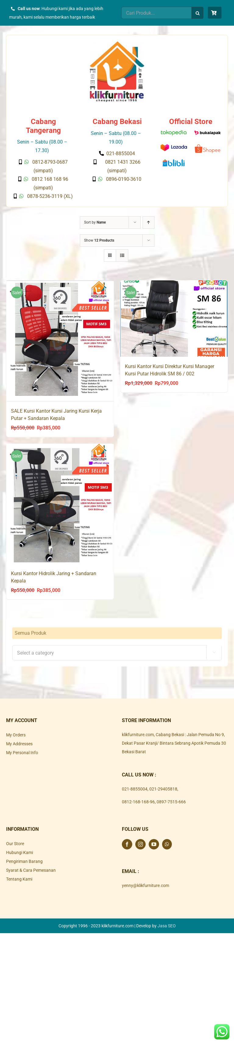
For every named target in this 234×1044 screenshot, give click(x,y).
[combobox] (117, 652)
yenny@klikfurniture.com (145, 885)
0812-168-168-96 (138, 801)
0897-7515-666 (171, 801)
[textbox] (117, 652)
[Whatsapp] (167, 844)
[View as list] (122, 255)
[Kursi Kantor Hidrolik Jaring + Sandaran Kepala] (60, 503)
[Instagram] (140, 844)
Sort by (95, 222)
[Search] (197, 13)
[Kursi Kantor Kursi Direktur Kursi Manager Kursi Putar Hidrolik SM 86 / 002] (174, 318)
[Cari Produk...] (156, 13)
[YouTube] (154, 844)
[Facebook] (127, 844)
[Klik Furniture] (117, 43)
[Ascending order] (148, 222)
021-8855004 (134, 788)
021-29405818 (163, 788)
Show (99, 240)
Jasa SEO (167, 925)
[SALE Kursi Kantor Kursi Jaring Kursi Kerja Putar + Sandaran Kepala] (60, 340)
